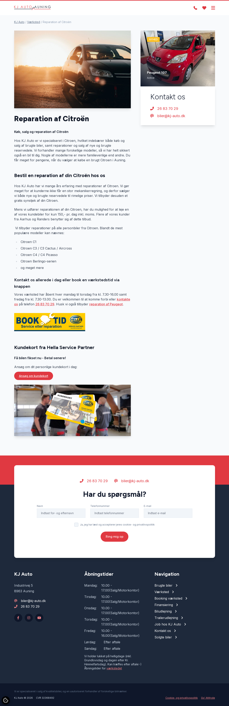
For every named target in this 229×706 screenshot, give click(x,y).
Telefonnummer (100, 505)
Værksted (33, 22)
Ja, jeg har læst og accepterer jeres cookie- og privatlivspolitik (117, 524)
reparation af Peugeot (106, 304)
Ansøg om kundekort (33, 376)
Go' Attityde (208, 697)
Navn (40, 505)
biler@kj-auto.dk (167, 116)
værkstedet (114, 668)
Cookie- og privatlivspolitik (181, 697)
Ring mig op (114, 536)
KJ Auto (19, 22)
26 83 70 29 (44, 304)
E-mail (147, 505)
